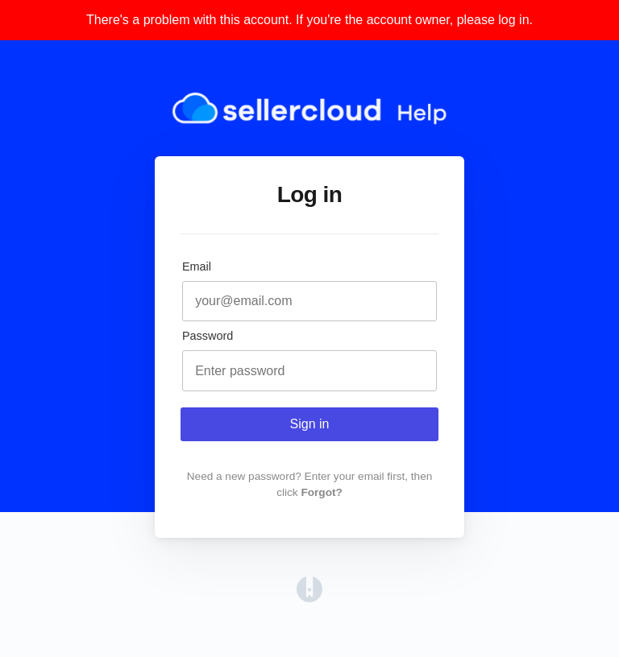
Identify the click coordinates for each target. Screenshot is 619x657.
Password (207, 335)
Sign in (310, 424)
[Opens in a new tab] (309, 598)
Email (196, 266)
